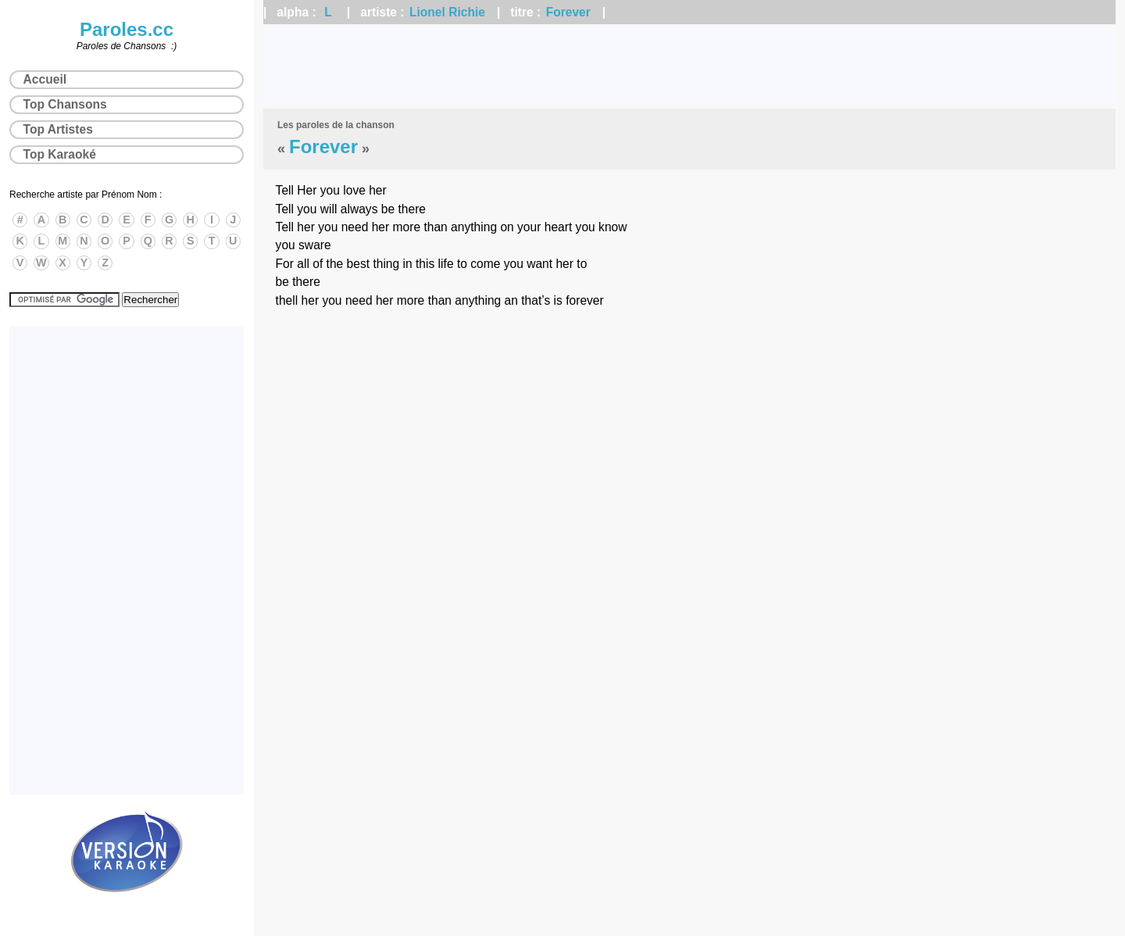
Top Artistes (58, 129)
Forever (568, 12)
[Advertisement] (690, 66)
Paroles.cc (126, 29)
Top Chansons (65, 104)
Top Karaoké (59, 154)
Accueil (44, 79)
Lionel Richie (447, 12)
